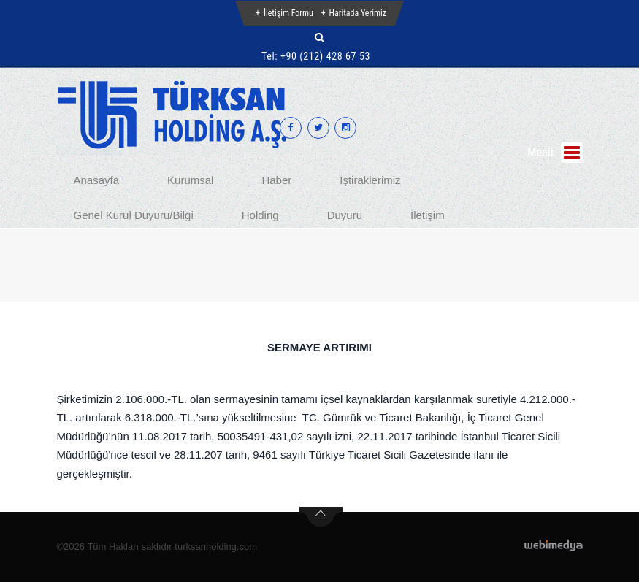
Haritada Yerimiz (357, 13)
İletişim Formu (288, 13)
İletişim (427, 215)
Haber (276, 180)
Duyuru (344, 215)
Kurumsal (190, 180)
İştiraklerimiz (370, 180)
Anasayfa (97, 180)
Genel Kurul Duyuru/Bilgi (134, 215)
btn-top (321, 517)
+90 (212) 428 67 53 (325, 56)
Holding (260, 215)
